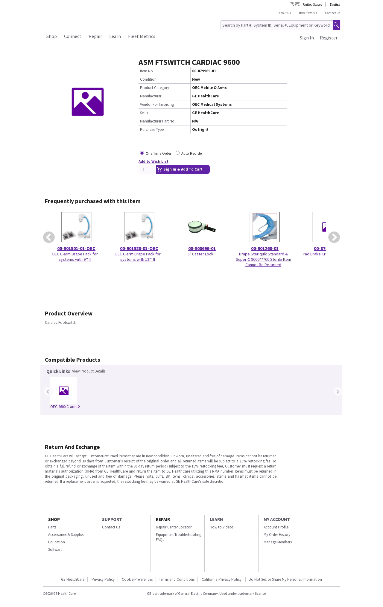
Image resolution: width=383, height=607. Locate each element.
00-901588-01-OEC (139, 248)
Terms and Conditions (176, 579)
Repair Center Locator (174, 527)
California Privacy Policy (222, 579)
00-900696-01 (202, 248)
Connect (72, 36)
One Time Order (158, 153)
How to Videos (221, 527)
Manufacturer (150, 96)
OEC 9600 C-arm (65, 406)
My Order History (277, 534)
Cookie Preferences (137, 579)
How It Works (308, 13)
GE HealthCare (72, 579)
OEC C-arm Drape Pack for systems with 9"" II (75, 256)
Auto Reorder (192, 153)
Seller (144, 112)
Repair (95, 36)
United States (312, 4)
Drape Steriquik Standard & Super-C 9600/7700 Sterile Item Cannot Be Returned (263, 259)
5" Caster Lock (200, 254)
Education (56, 542)
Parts (52, 527)
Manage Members (278, 542)
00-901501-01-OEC (76, 248)
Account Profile (276, 527)
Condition (148, 79)
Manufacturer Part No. (157, 121)
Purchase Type (152, 129)
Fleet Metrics (141, 36)
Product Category (154, 87)
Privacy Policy (103, 579)
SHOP (54, 519)
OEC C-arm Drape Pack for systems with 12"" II (138, 256)
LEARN (216, 519)
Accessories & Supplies (66, 534)
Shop (51, 36)
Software (55, 549)
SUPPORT (112, 519)
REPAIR (163, 519)
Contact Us (332, 13)
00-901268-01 (265, 248)
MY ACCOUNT (277, 519)
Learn (115, 36)
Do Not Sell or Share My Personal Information (285, 579)
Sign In (307, 38)
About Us (285, 13)
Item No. (147, 70)
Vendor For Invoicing (157, 104)
